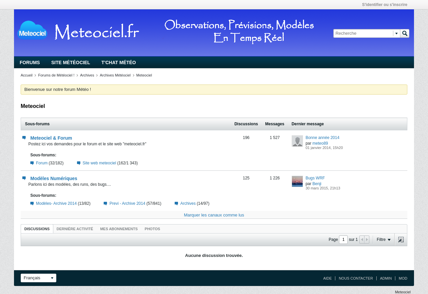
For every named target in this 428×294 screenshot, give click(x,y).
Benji (316, 183)
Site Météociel (70, 62)
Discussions (37, 229)
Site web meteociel (99, 163)
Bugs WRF (315, 178)
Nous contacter (356, 278)
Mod (403, 278)
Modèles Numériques (53, 178)
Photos (152, 229)
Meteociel (144, 75)
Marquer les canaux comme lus (214, 214)
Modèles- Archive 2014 (56, 203)
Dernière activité (75, 229)
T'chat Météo (118, 62)
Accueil (26, 75)
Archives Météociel (115, 75)
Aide (327, 278)
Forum (42, 163)
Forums (30, 62)
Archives (87, 75)
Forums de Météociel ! (56, 75)
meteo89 (320, 143)
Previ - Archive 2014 (127, 203)
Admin (386, 278)
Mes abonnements (119, 229)
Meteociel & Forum (51, 138)
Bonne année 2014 (322, 137)
